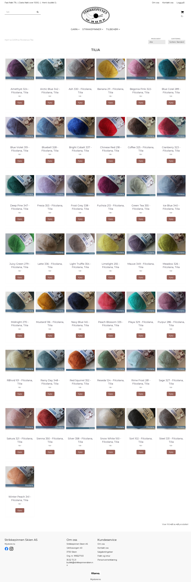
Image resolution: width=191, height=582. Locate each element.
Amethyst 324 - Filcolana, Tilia (20, 91)
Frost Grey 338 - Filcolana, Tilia (80, 207)
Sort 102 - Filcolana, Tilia (140, 440)
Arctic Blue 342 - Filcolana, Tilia (50, 91)
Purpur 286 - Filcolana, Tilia (171, 324)
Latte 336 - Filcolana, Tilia (50, 265)
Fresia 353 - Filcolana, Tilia (50, 207)
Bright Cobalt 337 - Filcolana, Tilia (80, 149)
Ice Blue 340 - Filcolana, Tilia (171, 207)
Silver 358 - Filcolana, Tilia (80, 440)
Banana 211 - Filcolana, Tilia (110, 91)
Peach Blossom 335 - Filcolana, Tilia (110, 324)
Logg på (180, 2)
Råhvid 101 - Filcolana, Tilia (20, 382)
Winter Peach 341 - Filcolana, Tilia (19, 498)
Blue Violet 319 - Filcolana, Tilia (19, 149)
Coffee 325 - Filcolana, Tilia (141, 149)
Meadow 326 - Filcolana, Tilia (171, 265)
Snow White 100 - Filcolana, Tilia (110, 440)
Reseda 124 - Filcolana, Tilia (110, 382)
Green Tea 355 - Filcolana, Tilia (141, 207)
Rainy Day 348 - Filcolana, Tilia (50, 382)
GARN (15, 40)
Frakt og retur (103, 556)
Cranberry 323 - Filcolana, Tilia (171, 149)
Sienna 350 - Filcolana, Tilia (50, 440)
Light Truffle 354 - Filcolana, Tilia (80, 265)
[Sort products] (176, 42)
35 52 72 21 (71, 560)
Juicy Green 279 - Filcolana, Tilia (19, 265)
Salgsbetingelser (105, 552)
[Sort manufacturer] (156, 42)
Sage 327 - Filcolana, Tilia (171, 382)
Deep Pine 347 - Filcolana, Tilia (19, 207)
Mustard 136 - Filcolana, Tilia (50, 324)
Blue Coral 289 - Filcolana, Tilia (171, 91)
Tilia (31, 40)
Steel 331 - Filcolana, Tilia (171, 440)
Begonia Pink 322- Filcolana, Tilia (141, 91)
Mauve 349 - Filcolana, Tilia (140, 265)
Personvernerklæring (107, 560)
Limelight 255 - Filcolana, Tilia (111, 265)
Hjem (7, 40)
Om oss (155, 2)
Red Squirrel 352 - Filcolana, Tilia (80, 382)
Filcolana (24, 40)
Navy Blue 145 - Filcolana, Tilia (80, 324)
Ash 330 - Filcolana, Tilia (80, 91)
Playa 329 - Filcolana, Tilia (140, 324)
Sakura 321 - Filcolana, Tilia (20, 440)
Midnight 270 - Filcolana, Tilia (20, 324)
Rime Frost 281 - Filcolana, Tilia (140, 382)
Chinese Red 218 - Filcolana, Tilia (110, 149)
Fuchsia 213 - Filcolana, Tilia (110, 207)
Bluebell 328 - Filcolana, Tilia (50, 149)
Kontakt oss (167, 2)
